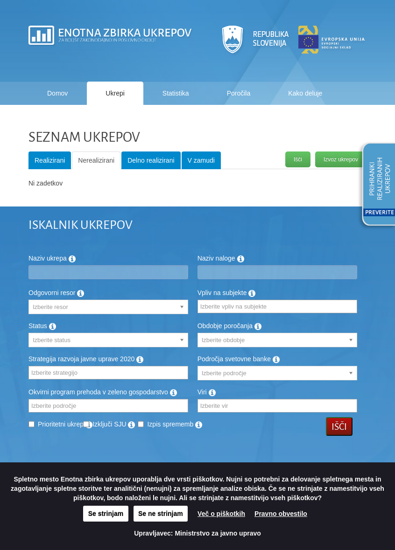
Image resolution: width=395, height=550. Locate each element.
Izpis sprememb (174, 424)
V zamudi (201, 160)
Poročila (239, 93)
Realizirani (50, 160)
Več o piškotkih (221, 513)
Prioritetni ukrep (65, 424)
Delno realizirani (150, 160)
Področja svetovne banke (239, 359)
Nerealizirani (96, 160)
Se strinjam (105, 513)
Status (42, 326)
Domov (57, 93)
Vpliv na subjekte (227, 292)
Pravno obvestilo (280, 513)
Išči (298, 159)
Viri (207, 392)
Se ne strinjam (160, 513)
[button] (375, 185)
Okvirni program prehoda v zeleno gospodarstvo (102, 392)
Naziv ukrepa (52, 258)
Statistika (175, 93)
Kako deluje (305, 93)
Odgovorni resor (56, 292)
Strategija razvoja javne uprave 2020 (85, 359)
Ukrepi (115, 93)
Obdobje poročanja (229, 326)
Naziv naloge (221, 258)
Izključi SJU (113, 424)
